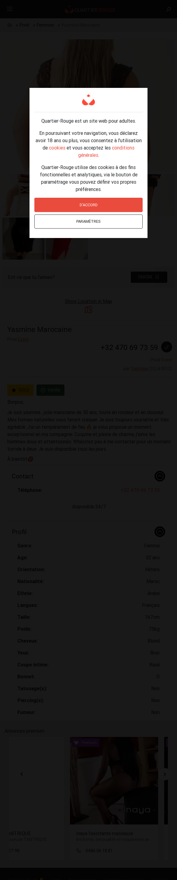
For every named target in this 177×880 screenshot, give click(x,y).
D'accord (89, 204)
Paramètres (88, 221)
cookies (57, 148)
